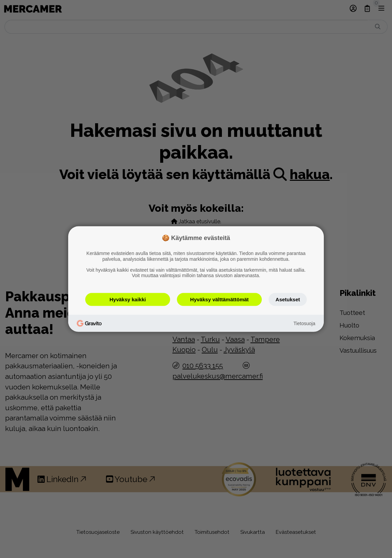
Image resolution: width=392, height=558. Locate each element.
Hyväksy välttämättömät (219, 299)
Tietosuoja (304, 323)
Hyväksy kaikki (127, 299)
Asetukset (287, 299)
